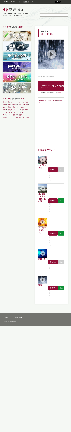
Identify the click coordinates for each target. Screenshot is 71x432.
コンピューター (16, 102)
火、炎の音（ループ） (42, 230)
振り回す (25, 110)
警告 (27, 117)
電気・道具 (17, 35)
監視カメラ (6, 117)
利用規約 (60, 93)
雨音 (40, 285)
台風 (49, 100)
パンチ (5, 112)
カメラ (5, 115)
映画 (9, 104)
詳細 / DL (53, 169)
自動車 (14, 115)
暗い (4, 107)
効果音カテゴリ (15, 2)
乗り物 (25, 104)
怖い (4, 110)
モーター (17, 112)
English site (19, 317)
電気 (9, 107)
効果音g (16, 9)
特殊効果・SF (17, 67)
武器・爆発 (17, 46)
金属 (10, 112)
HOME (6, 2)
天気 (54, 100)
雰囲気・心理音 (17, 77)
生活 (4, 104)
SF (27, 102)
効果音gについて (28, 2)
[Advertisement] (54, 119)
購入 (61, 201)
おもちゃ (18, 117)
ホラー (14, 104)
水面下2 (41, 259)
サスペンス (21, 107)
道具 (20, 104)
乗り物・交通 (17, 56)
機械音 (10, 110)
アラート (17, 110)
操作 (20, 115)
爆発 (13, 107)
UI (22, 112)
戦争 (4, 102)
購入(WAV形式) (58, 86)
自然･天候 (17, 88)
